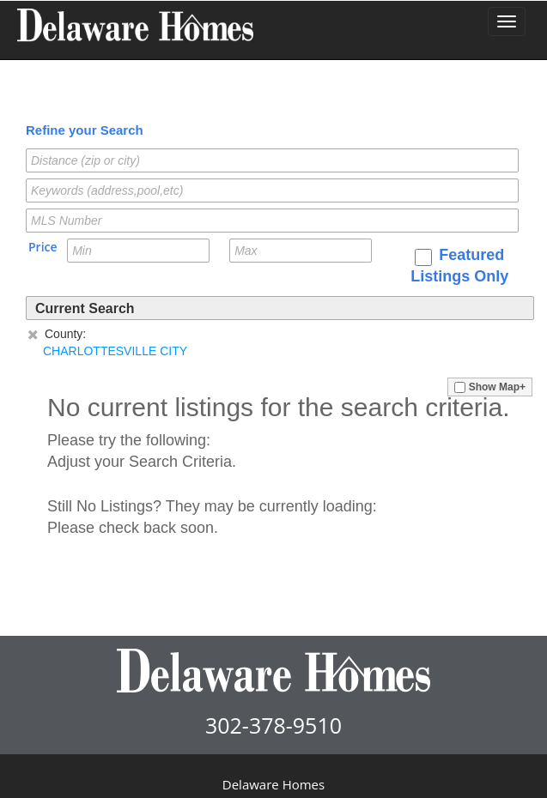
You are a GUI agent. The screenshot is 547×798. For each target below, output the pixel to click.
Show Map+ (490, 387)
